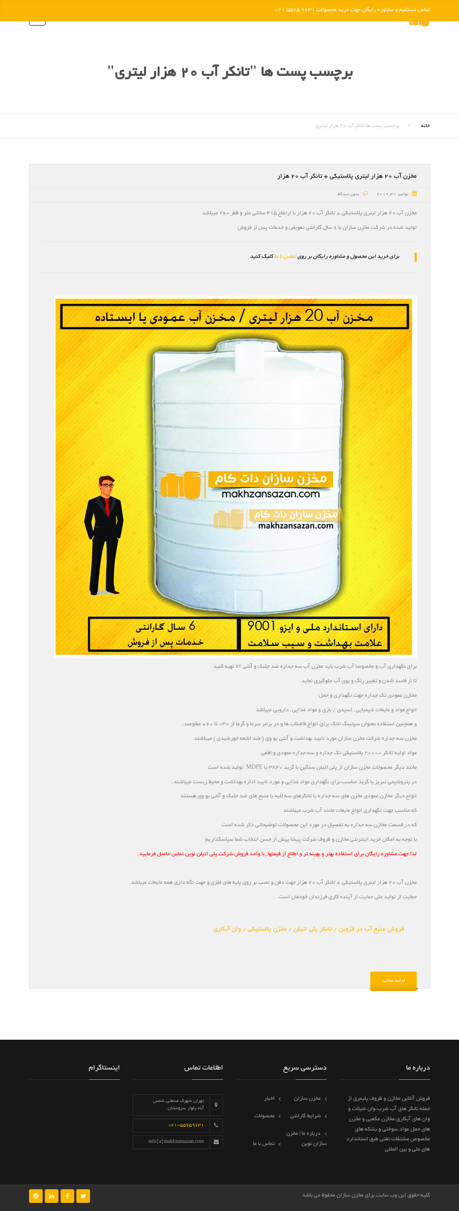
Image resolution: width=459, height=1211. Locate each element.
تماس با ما (285, 257)
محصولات (264, 1116)
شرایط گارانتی (305, 1116)
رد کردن (264, 10)
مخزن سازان (307, 1099)
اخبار (269, 1099)
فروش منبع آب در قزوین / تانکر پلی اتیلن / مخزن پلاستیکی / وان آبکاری (308, 929)
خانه (425, 126)
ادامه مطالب (393, 980)
